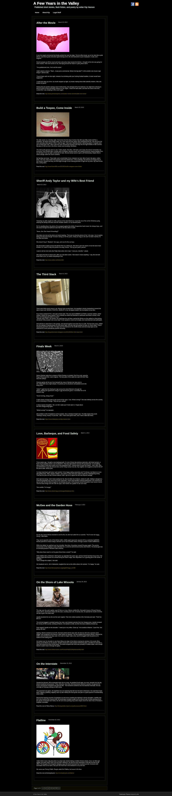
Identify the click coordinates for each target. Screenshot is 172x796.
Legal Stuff (57, 12)
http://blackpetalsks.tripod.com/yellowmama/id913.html (70, 706)
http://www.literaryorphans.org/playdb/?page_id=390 (60, 568)
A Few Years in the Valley (56, 3)
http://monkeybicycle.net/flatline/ (65, 773)
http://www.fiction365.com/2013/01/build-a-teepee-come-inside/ (63, 166)
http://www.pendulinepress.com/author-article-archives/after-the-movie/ (65, 93)
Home (37, 12)
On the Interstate (46, 663)
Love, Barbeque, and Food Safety (57, 433)
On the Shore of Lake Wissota (55, 582)
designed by (129, 794)
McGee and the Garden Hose (54, 505)
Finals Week (44, 346)
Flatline (41, 720)
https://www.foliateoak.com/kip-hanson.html (57, 419)
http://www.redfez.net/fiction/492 (54, 260)
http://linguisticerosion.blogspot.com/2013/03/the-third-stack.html (64, 332)
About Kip (46, 12)
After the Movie (45, 22)
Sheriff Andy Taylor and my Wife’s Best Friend (65, 180)
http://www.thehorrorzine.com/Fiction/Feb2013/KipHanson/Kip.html (64, 649)
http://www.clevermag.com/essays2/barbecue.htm (59, 491)
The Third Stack (46, 274)
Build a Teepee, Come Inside (54, 107)
